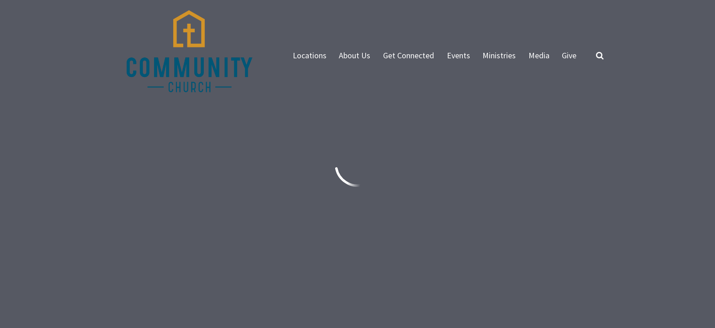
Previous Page (149, 156)
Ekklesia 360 (585, 263)
